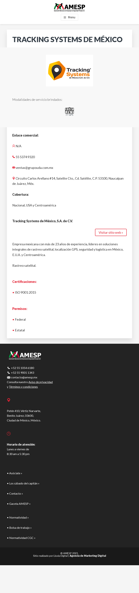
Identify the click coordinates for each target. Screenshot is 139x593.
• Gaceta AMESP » (19, 503)
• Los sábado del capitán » (23, 483)
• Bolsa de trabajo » (19, 527)
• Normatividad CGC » (21, 537)
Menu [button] (71, 17)
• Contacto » (15, 493)
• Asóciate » (14, 473)
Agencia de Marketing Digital (88, 555)
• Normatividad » (18, 517)
